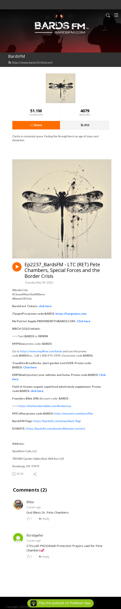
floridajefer (34, 535)
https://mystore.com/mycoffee (73, 413)
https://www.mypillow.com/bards (41, 351)
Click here (83, 321)
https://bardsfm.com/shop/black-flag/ (57, 421)
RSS (85, 125)
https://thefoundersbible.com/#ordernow (44, 406)
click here (45, 306)
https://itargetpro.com (71, 313)
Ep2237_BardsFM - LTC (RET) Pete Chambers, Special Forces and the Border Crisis (62, 270)
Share (36, 125)
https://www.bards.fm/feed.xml (30, 62)
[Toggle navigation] (116, 15)
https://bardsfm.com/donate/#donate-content (55, 428)
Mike (30, 502)
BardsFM (16, 56)
